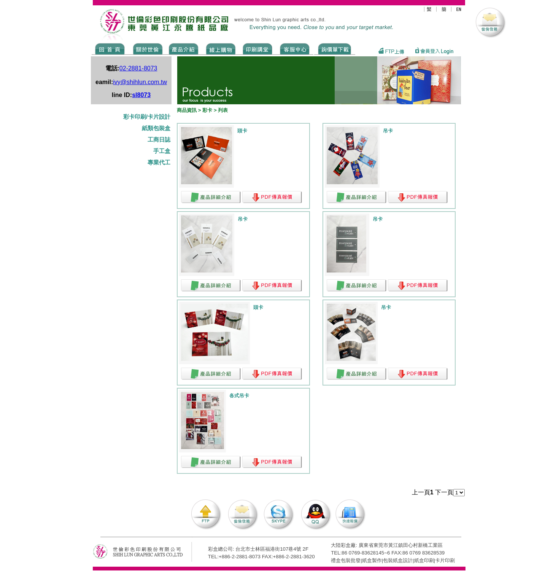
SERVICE (295, 48)
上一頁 (421, 492)
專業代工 (159, 162)
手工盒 (161, 151)
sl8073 (141, 95)
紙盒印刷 (424, 560)
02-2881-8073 (138, 68)
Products (183, 48)
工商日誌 (159, 140)
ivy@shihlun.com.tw (140, 82)
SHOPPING (220, 48)
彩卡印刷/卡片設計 (146, 117)
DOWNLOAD (334, 48)
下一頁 (444, 492)
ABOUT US (146, 48)
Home (110, 48)
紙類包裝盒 (156, 128)
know (257, 48)
